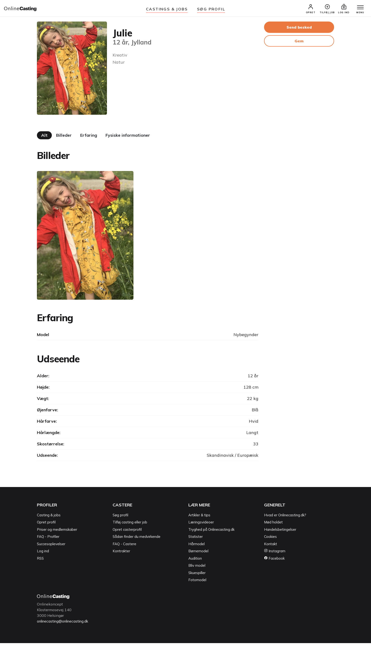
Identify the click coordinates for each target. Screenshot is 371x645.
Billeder (64, 137)
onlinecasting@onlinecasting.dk (65, 623)
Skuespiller (197, 574)
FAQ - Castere (124, 546)
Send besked (299, 29)
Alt (44, 137)
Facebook (274, 560)
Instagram (274, 553)
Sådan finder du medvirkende (136, 538)
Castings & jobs (167, 9)
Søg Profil (211, 9)
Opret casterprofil (127, 531)
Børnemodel (198, 553)
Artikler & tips (199, 517)
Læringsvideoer (201, 524)
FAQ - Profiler (48, 538)
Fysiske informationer (128, 137)
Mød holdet (273, 524)
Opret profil (46, 524)
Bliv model (196, 567)
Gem (299, 42)
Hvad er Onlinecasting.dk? (285, 517)
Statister (195, 538)
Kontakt (270, 546)
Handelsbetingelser (280, 531)
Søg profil (120, 517)
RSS (40, 560)
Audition (195, 560)
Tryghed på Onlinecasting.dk (211, 531)
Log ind (43, 553)
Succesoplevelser (51, 546)
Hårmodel (196, 546)
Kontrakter (121, 553)
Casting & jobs (49, 517)
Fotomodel (197, 582)
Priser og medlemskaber (57, 531)
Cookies (270, 538)
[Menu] (358, 8)
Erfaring (88, 137)
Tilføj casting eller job (130, 524)
